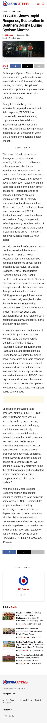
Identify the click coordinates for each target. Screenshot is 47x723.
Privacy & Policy (26, 700)
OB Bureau (9, 35)
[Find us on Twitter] (6, 716)
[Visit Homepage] (16, 3)
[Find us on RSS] (13, 716)
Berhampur (17, 11)
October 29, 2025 (23, 35)
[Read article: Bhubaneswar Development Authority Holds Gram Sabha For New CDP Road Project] (9, 632)
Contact (38, 700)
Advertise (13, 700)
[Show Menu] (38, 4)
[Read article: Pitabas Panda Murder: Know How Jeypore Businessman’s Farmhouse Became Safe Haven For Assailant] (9, 645)
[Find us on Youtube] (10, 716)
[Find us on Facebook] (3, 716)
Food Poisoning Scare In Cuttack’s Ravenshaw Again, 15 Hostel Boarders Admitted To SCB (29, 658)
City (10, 11)
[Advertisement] (24, 399)
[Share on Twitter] (27, 66)
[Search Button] (43, 4)
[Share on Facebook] (15, 66)
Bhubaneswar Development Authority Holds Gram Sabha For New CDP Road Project (29, 631)
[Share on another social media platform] (39, 66)
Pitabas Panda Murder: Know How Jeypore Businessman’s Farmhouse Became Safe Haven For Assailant (30, 644)
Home (5, 11)
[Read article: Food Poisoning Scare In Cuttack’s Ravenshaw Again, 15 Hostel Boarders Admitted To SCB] (9, 658)
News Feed (7, 703)
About (5, 700)
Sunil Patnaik (23, 650)
